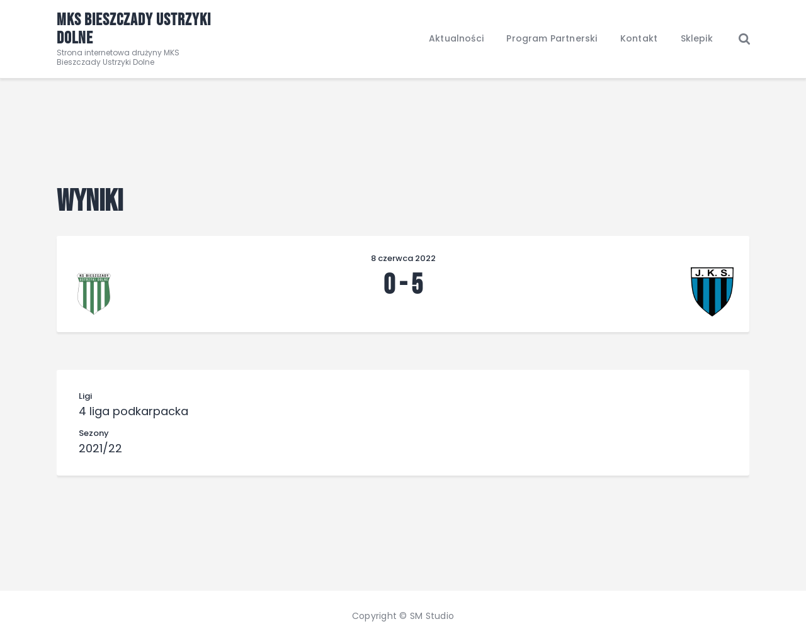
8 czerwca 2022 (403, 258)
